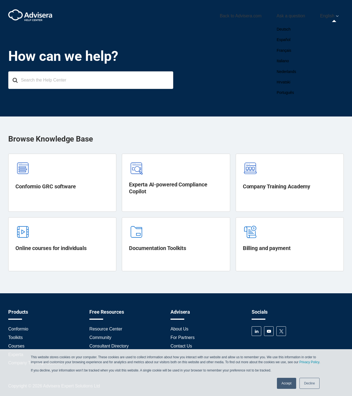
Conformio (18, 327)
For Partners (182, 335)
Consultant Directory (109, 344)
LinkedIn (256, 329)
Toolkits (15, 335)
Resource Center (105, 327)
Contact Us (181, 344)
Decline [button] (309, 383)
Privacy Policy (309, 362)
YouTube (269, 329)
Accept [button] (287, 383)
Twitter (281, 329)
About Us (179, 327)
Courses (16, 344)
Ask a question (300, 14)
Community (100, 335)
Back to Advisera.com (256, 14)
